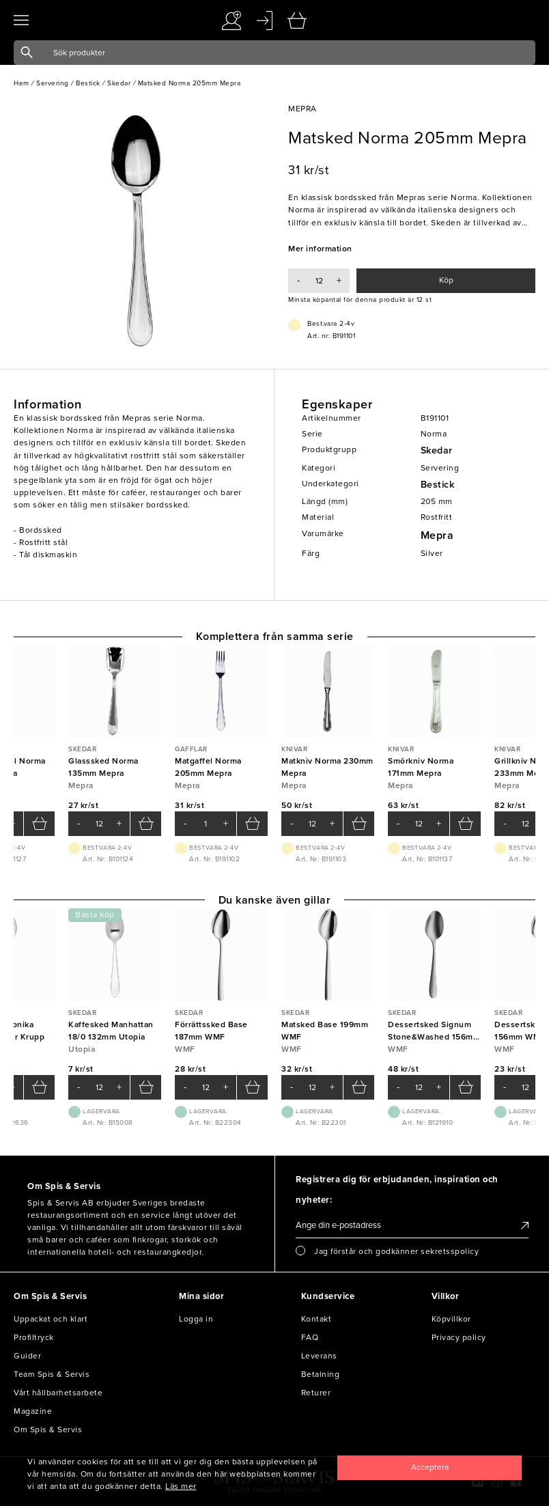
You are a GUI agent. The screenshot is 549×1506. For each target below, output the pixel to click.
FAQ (310, 1337)
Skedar (437, 450)
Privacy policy (459, 1337)
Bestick (438, 484)
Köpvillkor (451, 1319)
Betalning (320, 1374)
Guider (27, 1356)
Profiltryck (34, 1337)
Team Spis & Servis (51, 1374)
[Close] (429, 1467)
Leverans (319, 1356)
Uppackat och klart (50, 1319)
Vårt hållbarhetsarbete (58, 1392)
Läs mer (181, 1486)
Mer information (320, 248)
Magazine (33, 1411)
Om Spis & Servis (48, 1429)
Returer (316, 1392)
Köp (446, 280)
